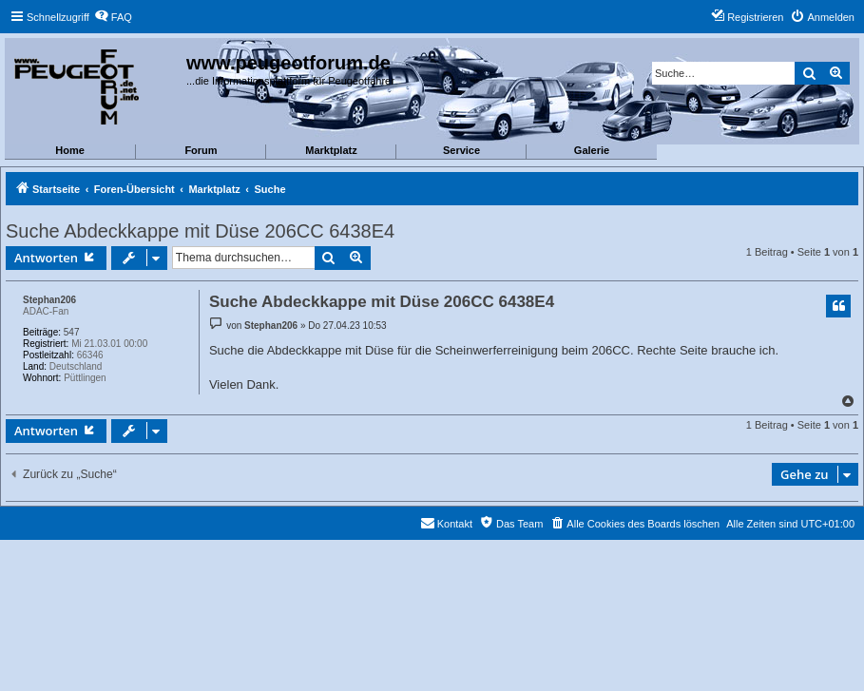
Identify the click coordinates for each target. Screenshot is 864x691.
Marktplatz (330, 150)
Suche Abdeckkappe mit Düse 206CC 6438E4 (200, 231)
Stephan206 (49, 300)
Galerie (591, 150)
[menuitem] (113, 17)
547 (72, 332)
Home (70, 150)
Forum (200, 150)
